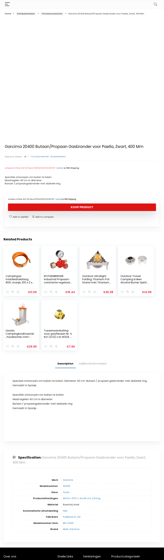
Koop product (82, 207)
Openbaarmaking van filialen (93, 522)
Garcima (68, 425)
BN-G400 (68, 468)
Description (65, 309)
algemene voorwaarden (90, 515)
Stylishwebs (33, 555)
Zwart (66, 437)
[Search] (155, 4)
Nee (65, 456)
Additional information (93, 309)
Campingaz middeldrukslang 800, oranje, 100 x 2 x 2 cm (13, 282)
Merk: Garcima (71, 474)
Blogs (60, 518)
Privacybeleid (90, 509)
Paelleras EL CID (72, 462)
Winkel (61, 513)
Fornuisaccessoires (52, 13)
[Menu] (7, 4)
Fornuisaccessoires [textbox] (135, 510)
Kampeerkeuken (26, 13)
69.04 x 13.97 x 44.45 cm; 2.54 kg (81, 443)
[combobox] (135, 510)
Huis (59, 509)
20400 (66, 431)
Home (8, 13)
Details (59, 168)
